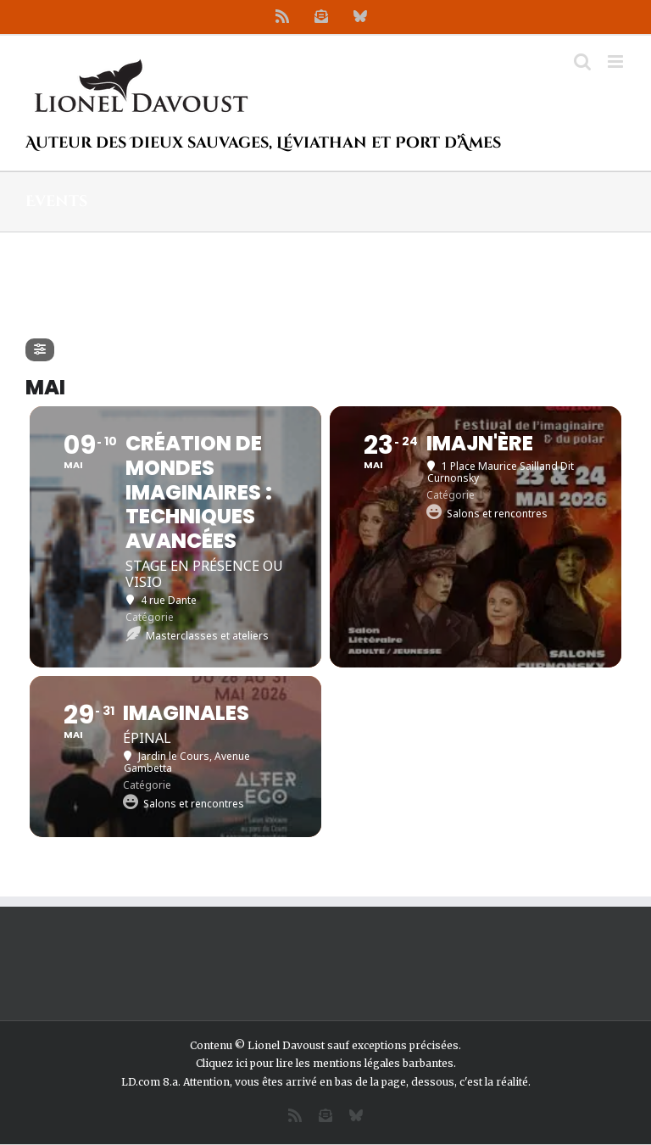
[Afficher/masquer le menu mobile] (617, 61)
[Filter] (39, 349)
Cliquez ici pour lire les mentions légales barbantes (324, 1063)
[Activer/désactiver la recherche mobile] (582, 61)
